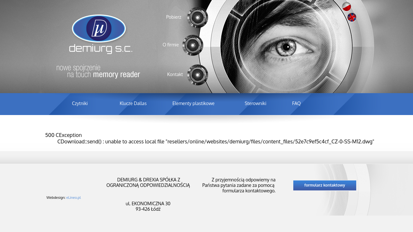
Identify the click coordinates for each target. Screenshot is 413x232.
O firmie (171, 44)
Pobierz (173, 17)
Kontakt (175, 74)
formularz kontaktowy (324, 185)
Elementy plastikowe (193, 103)
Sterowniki (255, 103)
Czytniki (80, 103)
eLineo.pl (73, 197)
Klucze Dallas (133, 103)
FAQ (296, 103)
